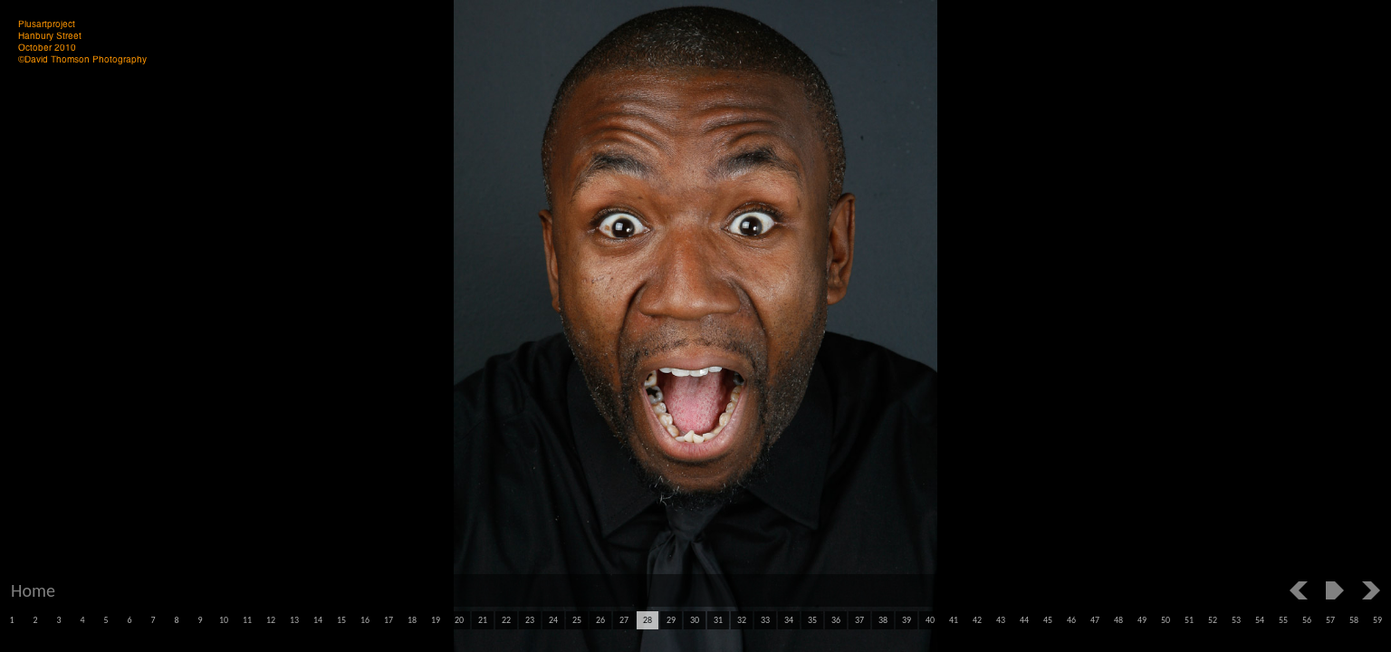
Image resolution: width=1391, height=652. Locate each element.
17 (388, 620)
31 (718, 620)
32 (741, 620)
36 (835, 620)
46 (1071, 620)
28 (647, 620)
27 (623, 620)
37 (859, 620)
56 (1306, 620)
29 (671, 620)
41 (953, 620)
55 (1283, 620)
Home (33, 590)
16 (364, 620)
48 (1118, 620)
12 (270, 620)
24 (553, 620)
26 (600, 620)
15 (341, 620)
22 (506, 620)
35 (812, 620)
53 (1236, 620)
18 (412, 620)
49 (1141, 620)
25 (576, 620)
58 (1353, 620)
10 (223, 620)
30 (694, 620)
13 (294, 620)
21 (482, 620)
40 (930, 620)
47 (1094, 620)
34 (788, 620)
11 (247, 620)
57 (1330, 620)
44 (1024, 620)
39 (906, 620)
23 (529, 620)
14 (317, 620)
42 (977, 620)
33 (765, 620)
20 (459, 620)
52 (1212, 620)
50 (1165, 620)
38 (882, 620)
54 (1259, 620)
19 (435, 620)
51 (1189, 620)
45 (1047, 620)
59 (1377, 620)
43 (1000, 620)
